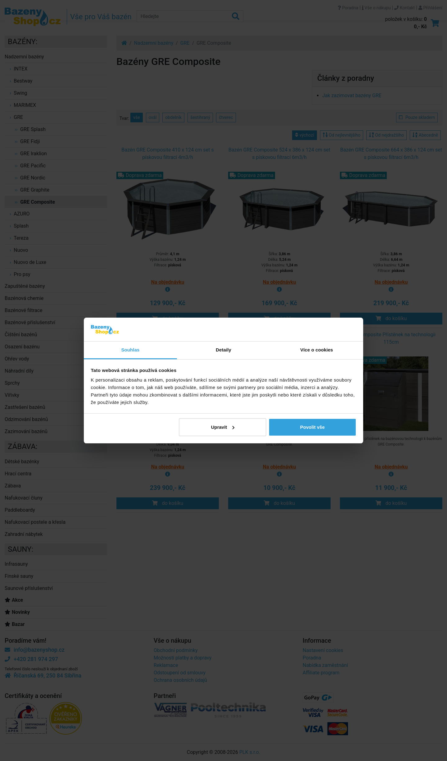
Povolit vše (312, 427)
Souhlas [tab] (130, 349)
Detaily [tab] (223, 349)
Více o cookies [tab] (316, 349)
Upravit (223, 427)
